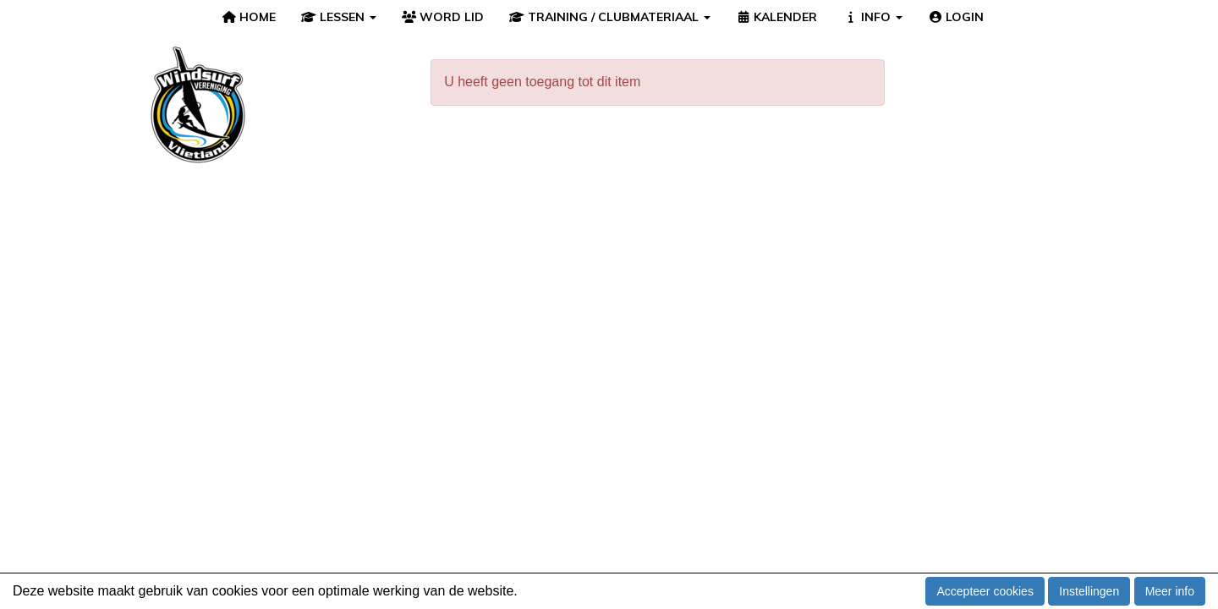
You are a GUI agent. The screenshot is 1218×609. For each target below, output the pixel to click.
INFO (872, 17)
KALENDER (777, 17)
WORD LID (443, 17)
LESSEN (338, 17)
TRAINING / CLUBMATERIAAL (609, 17)
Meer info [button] (1169, 591)
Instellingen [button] (1089, 591)
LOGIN (956, 17)
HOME (249, 17)
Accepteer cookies (984, 591)
